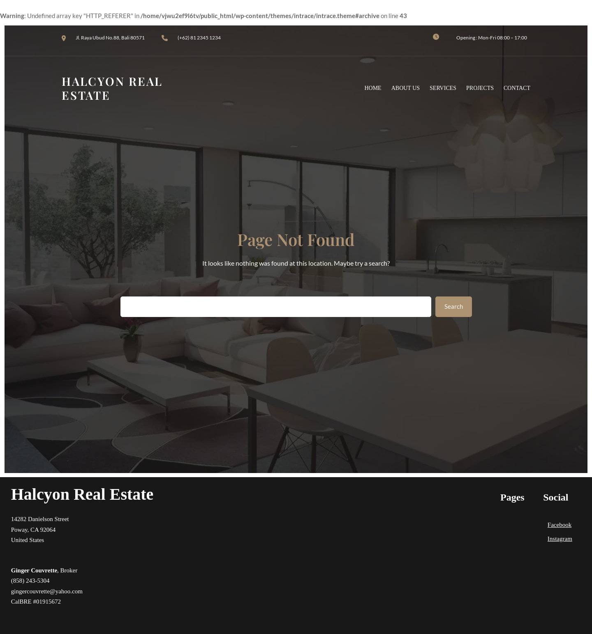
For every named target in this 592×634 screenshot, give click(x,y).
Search (453, 306)
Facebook (559, 524)
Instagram (560, 538)
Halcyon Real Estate (82, 494)
